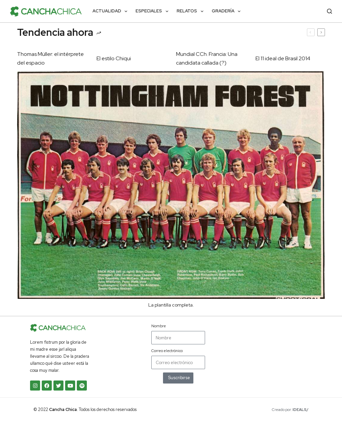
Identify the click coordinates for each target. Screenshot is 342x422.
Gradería (227, 11)
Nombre (158, 326)
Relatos (191, 11)
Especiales (153, 11)
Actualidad (111, 11)
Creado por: (290, 409)
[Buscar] (329, 11)
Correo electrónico (167, 350)
